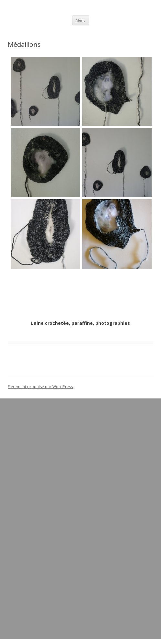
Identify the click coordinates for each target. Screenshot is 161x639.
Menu (81, 20)
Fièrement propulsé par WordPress (40, 386)
